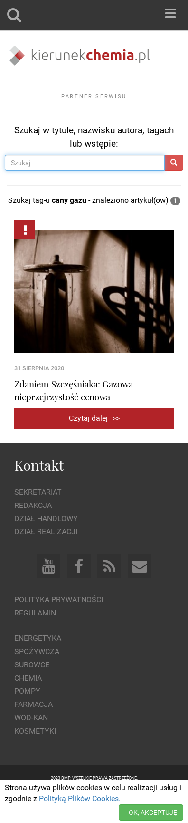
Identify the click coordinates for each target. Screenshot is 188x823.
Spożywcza (36, 677)
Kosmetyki (35, 757)
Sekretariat (38, 518)
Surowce (31, 690)
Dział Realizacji (45, 557)
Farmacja (33, 730)
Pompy (27, 717)
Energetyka (37, 664)
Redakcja (33, 531)
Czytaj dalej (94, 444)
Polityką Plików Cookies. (80, 798)
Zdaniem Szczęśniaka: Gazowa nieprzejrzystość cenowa (73, 416)
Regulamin (35, 639)
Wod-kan (31, 743)
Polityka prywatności (58, 625)
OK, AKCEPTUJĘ (153, 812)
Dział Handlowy (46, 544)
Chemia (28, 703)
